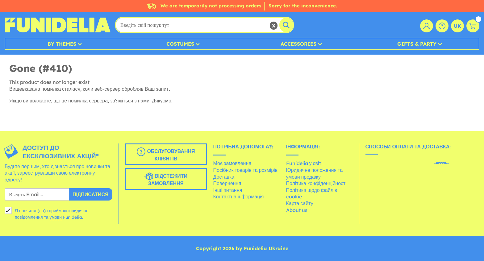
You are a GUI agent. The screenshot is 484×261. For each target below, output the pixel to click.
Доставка (224, 177)
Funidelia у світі (304, 163)
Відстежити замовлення (165, 179)
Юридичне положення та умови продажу (314, 173)
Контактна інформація (238, 196)
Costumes (180, 43)
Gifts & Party (416, 43)
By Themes (62, 43)
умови (56, 217)
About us (296, 210)
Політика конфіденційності (316, 183)
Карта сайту (299, 203)
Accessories (298, 43)
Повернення (227, 183)
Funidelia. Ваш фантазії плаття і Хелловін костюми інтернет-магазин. (58, 25)
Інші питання (227, 190)
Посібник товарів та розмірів (245, 170)
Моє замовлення (232, 163)
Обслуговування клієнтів (166, 154)
